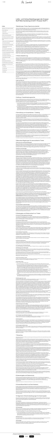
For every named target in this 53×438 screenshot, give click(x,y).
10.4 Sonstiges (4, 71)
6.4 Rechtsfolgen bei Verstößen (6, 57)
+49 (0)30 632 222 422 (46, 71)
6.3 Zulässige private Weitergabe (6, 55)
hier (22, 74)
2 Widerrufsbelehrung (5, 30)
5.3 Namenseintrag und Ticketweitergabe (7, 44)
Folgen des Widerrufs (5, 33)
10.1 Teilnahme (4, 66)
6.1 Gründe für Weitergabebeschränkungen (8, 52)
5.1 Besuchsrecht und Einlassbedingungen (7, 41)
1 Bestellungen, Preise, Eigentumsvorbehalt (7, 28)
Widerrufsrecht (4, 31)
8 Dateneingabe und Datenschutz (6, 60)
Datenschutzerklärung (36, 434)
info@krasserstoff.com (21, 72)
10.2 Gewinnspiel (4, 68)
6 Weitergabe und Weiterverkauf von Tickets (8, 50)
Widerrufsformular (35, 70)
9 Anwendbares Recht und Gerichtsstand (7, 62)
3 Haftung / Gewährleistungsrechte (6, 35)
